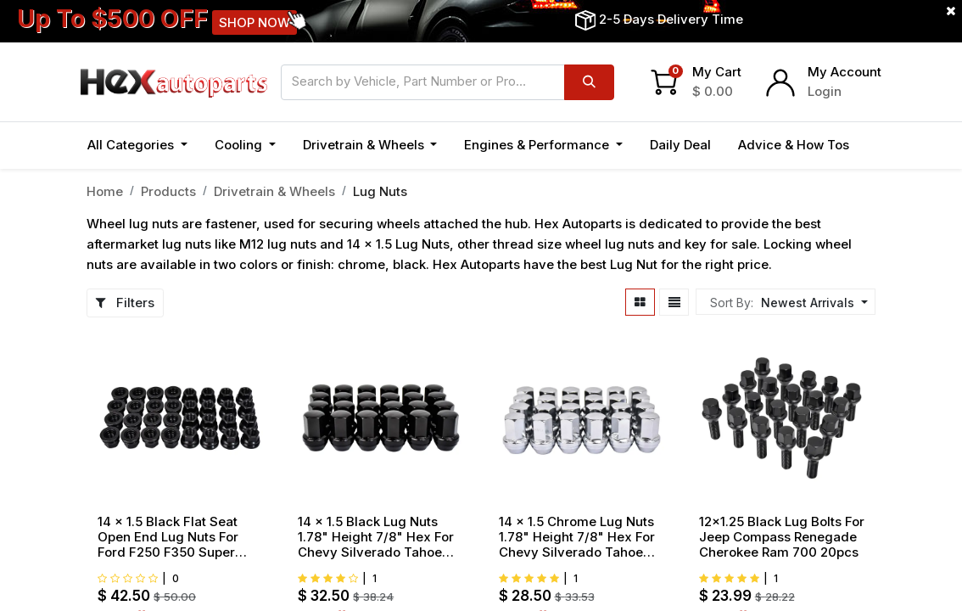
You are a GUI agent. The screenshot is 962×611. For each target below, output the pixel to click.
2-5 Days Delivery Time (671, 19)
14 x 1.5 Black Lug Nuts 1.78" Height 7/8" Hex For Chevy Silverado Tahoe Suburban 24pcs (376, 537)
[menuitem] (680, 145)
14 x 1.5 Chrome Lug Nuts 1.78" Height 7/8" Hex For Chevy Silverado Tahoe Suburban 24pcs (577, 537)
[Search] (589, 82)
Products (168, 191)
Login (825, 91)
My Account (844, 72)
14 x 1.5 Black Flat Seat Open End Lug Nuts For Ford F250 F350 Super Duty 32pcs (168, 537)
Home (105, 191)
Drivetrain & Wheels (274, 191)
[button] (812, 302)
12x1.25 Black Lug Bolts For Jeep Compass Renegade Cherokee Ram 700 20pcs (781, 537)
